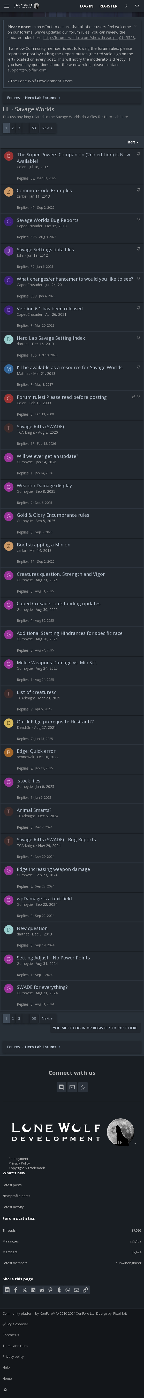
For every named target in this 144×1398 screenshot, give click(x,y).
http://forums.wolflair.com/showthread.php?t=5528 (89, 37)
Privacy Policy (19, 1163)
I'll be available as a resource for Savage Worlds (70, 367)
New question (32, 928)
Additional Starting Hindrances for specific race (70, 633)
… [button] (26, 127)
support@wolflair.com (27, 69)
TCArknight (26, 432)
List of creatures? (36, 692)
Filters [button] (130, 142)
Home (7, 1378)
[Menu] (6, 6)
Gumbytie (25, 461)
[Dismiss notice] (135, 26)
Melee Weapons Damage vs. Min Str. (57, 662)
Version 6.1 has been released (50, 308)
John (20, 255)
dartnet (23, 343)
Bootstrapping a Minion (43, 545)
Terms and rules (15, 1345)
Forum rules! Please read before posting (62, 397)
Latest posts (12, 1185)
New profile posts (16, 1195)
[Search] (137, 6)
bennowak (25, 756)
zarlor (21, 196)
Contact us (11, 1334)
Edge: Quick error (36, 751)
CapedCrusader (29, 225)
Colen (21, 166)
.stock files (28, 781)
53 (34, 127)
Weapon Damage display (44, 485)
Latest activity (13, 1207)
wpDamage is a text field (44, 898)
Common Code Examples (44, 190)
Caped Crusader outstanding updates (59, 603)
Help (6, 1367)
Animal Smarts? (34, 810)
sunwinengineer (128, 1262)
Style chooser (15, 1324)
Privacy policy (13, 1356)
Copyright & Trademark (27, 1168)
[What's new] (126, 6)
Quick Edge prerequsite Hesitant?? (55, 721)
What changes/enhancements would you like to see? (75, 279)
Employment (18, 1158)
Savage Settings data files (45, 249)
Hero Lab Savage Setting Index (51, 338)
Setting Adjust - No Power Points (53, 958)
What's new (14, 1172)
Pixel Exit (120, 1313)
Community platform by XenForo (49, 1313)
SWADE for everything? (42, 987)
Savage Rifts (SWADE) (40, 426)
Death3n (24, 727)
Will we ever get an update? (47, 456)
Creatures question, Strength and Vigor (61, 574)
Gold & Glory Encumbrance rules (53, 515)
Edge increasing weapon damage (53, 869)
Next (46, 127)
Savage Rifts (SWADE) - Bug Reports (56, 839)
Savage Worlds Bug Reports (48, 220)
